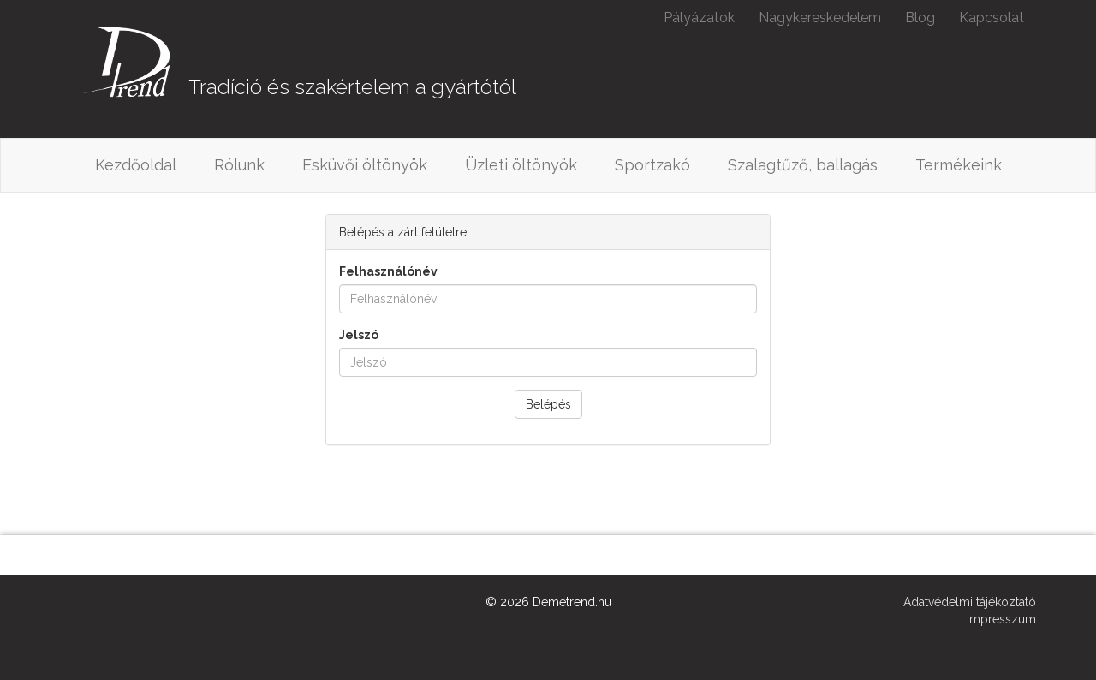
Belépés (548, 404)
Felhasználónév (388, 271)
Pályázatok (699, 17)
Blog (920, 17)
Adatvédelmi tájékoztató (969, 602)
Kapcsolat (991, 17)
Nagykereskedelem (820, 17)
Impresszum (1001, 619)
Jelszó (358, 335)
